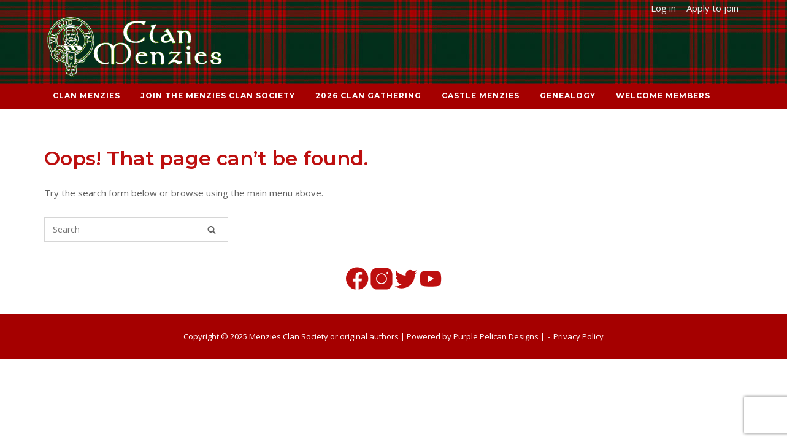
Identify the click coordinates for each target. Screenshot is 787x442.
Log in (663, 8)
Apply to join (712, 8)
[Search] (211, 229)
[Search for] (136, 229)
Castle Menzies (481, 95)
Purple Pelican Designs (496, 336)
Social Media (85, 111)
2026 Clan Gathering (368, 95)
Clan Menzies (86, 95)
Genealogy (568, 95)
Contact (161, 111)
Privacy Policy (578, 336)
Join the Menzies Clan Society (217, 95)
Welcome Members (663, 95)
